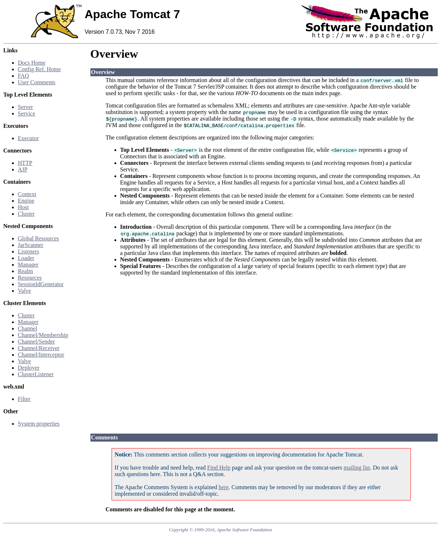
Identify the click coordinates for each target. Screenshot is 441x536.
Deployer (29, 368)
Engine (26, 201)
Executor (28, 138)
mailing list (357, 467)
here (224, 487)
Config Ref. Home (39, 69)
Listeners (28, 251)
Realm (25, 271)
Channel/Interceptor (41, 355)
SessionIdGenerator (41, 284)
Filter (24, 399)
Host (23, 207)
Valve (24, 291)
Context (27, 194)
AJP (23, 169)
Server (25, 107)
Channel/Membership (43, 335)
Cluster (26, 214)
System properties (39, 424)
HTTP (25, 163)
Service (26, 113)
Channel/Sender (36, 341)
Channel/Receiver (39, 348)
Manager (28, 264)
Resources (30, 278)
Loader (26, 258)
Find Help (218, 467)
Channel (27, 328)
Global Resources (38, 238)
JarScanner (30, 245)
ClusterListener (36, 374)
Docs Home (31, 63)
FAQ (23, 76)
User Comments (37, 82)
